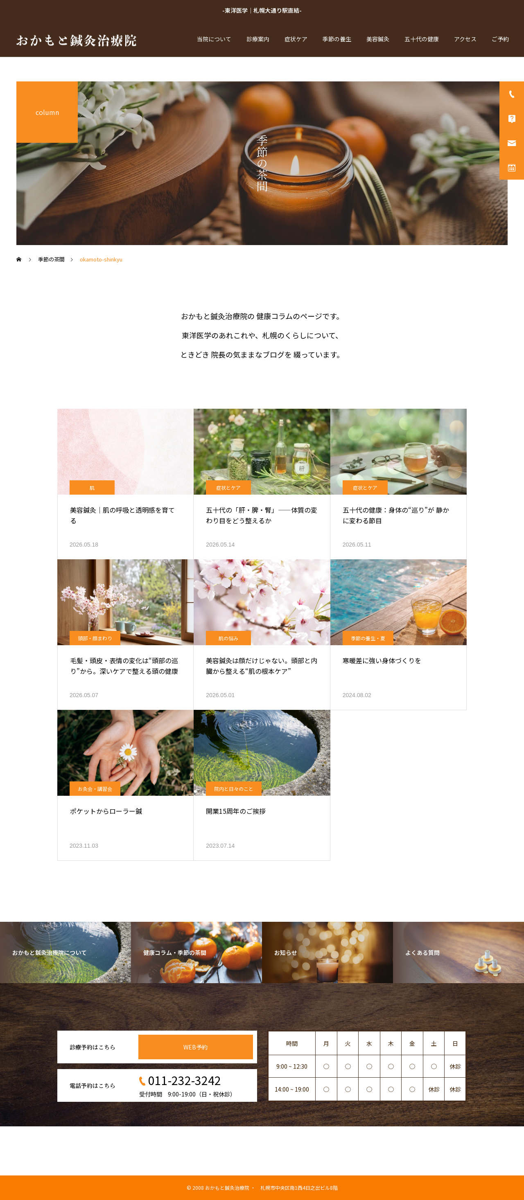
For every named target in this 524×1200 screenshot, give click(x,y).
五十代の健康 (421, 39)
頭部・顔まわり (95, 638)
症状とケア (228, 487)
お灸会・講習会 (95, 788)
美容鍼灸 (377, 39)
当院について (214, 39)
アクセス (465, 39)
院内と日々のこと (233, 788)
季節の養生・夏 (368, 638)
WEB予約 (195, 1047)
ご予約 (500, 39)
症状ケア (296, 39)
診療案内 (257, 39)
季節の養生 (337, 39)
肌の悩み (228, 638)
